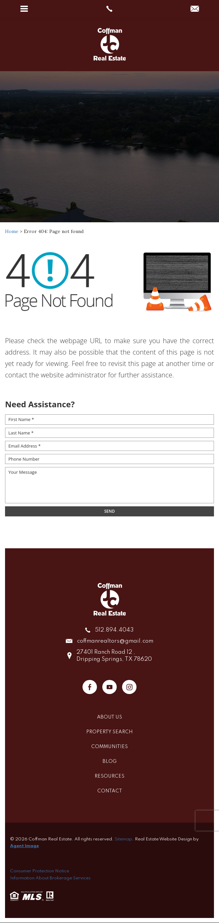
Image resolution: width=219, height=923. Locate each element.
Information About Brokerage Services (50, 878)
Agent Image (24, 846)
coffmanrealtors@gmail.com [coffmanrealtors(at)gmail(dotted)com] (115, 641)
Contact (109, 791)
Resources (109, 776)
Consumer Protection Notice (39, 871)
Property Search (109, 732)
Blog (110, 761)
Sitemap (123, 839)
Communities (109, 746)
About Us (109, 717)
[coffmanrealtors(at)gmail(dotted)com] (194, 9)
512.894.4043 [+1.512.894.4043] (114, 630)
